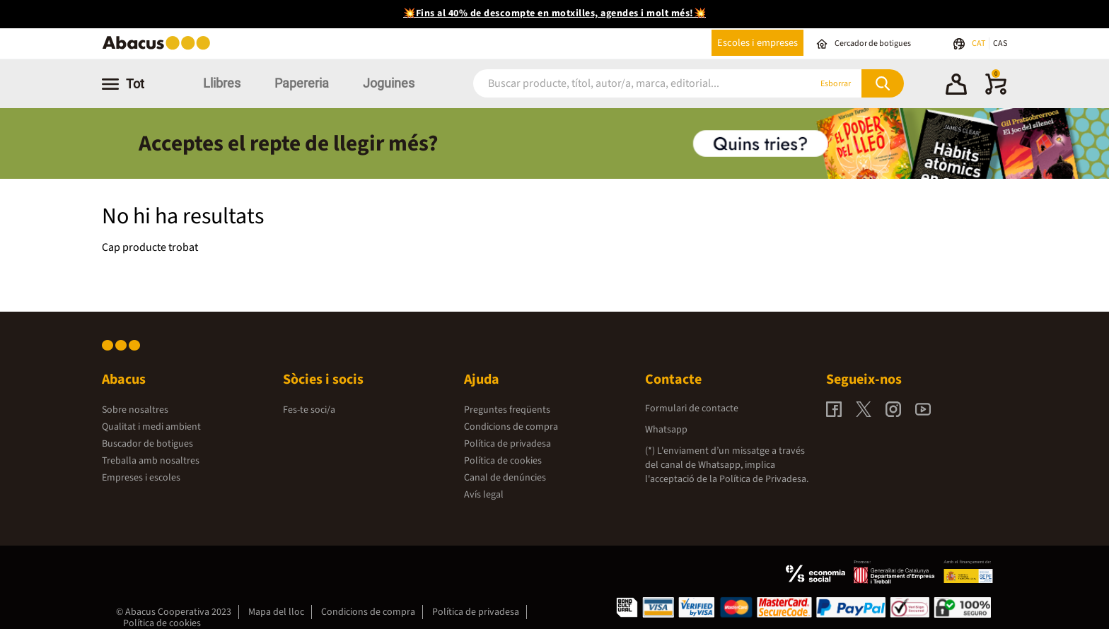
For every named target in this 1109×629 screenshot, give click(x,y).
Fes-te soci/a (309, 410)
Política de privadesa (507, 444)
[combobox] (624, 84)
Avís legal (484, 495)
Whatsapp (666, 430)
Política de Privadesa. (763, 479)
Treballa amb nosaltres (150, 461)
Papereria (301, 83)
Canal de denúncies (505, 478)
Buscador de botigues (147, 444)
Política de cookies (503, 461)
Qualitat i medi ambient (151, 427)
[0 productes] (996, 92)
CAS (1000, 43)
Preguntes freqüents (507, 410)
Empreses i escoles (141, 478)
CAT (979, 43)
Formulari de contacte (691, 408)
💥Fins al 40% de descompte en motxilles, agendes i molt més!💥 (554, 13)
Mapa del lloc (276, 612)
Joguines (388, 83)
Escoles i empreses (757, 42)
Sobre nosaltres (135, 410)
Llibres (221, 83)
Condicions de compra (511, 427)
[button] (956, 86)
